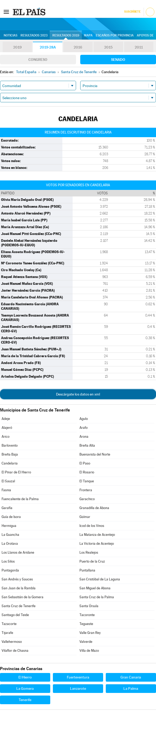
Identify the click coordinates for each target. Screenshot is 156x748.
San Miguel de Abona (94, 588)
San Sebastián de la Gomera (22, 597)
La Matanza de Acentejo (97, 535)
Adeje (6, 419)
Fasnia (6, 490)
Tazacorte (9, 624)
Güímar (84, 517)
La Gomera (25, 688)
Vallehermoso (12, 642)
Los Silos (8, 561)
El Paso (84, 463)
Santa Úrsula (88, 606)
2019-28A (48, 47)
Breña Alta (87, 445)
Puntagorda (10, 570)
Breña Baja (10, 454)
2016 (78, 47)
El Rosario (86, 472)
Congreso (37, 59)
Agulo (83, 419)
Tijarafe (7, 633)
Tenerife (25, 700)
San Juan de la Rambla (19, 588)
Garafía (7, 508)
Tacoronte (87, 615)
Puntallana (87, 570)
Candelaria (10, 463)
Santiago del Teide (15, 615)
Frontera (85, 490)
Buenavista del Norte (94, 454)
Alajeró (7, 428)
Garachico (87, 499)
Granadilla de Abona (94, 508)
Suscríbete (132, 11)
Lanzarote (78, 688)
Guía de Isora (11, 517)
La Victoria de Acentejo (96, 544)
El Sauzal (8, 481)
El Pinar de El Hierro (16, 472)
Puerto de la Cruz (92, 561)
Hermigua (9, 526)
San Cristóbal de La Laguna (99, 579)
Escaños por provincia (115, 35)
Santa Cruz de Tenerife (19, 606)
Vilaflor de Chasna (15, 651)
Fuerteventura (78, 677)
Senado (118, 59)
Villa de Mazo (89, 651)
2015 (108, 47)
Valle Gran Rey (90, 633)
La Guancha (10, 535)
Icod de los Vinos (91, 526)
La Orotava (10, 544)
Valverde (85, 642)
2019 (17, 47)
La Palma (130, 688)
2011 (139, 47)
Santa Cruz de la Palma (96, 597)
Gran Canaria (130, 677)
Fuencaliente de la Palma (20, 499)
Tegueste (86, 624)
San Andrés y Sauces (17, 579)
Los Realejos (88, 552)
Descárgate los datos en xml (78, 394)
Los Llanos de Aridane (18, 552)
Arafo (83, 428)
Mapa (88, 35)
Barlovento (10, 445)
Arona (83, 437)
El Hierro (25, 677)
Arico (5, 437)
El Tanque (86, 481)
